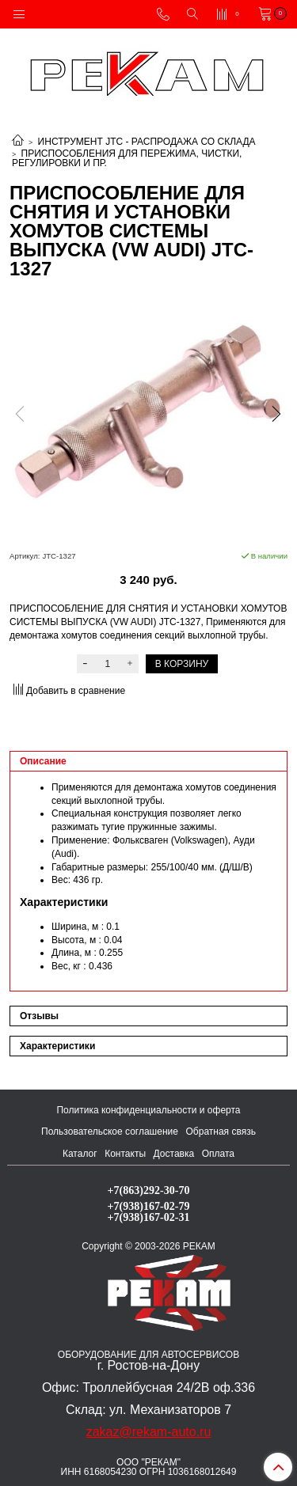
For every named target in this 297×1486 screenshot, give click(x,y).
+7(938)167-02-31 (149, 1217)
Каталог (80, 1153)
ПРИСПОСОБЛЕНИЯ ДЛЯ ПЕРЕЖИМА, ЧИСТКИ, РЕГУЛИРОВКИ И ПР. (127, 158)
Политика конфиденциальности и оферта (148, 1110)
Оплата (218, 1153)
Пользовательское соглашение (109, 1131)
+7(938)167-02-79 (149, 1206)
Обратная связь (221, 1131)
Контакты (125, 1153)
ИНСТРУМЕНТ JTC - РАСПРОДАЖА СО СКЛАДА (147, 141)
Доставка (174, 1153)
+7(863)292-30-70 (149, 1190)
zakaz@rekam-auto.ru (148, 1432)
